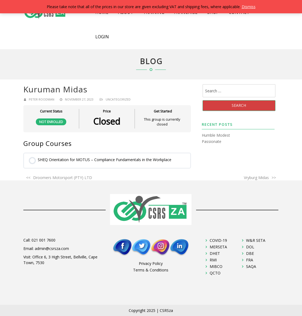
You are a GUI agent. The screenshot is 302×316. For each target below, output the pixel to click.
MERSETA (218, 246)
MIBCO (216, 266)
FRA (249, 259)
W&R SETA (255, 240)
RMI (213, 259)
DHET (215, 253)
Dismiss (249, 6)
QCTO (215, 273)
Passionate (211, 141)
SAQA (251, 266)
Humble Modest (216, 135)
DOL (250, 246)
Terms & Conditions (150, 270)
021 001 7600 (43, 240)
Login (102, 37)
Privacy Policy (151, 263)
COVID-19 (218, 240)
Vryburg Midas (256, 177)
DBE (250, 253)
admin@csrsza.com (52, 248)
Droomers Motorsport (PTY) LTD (62, 177)
